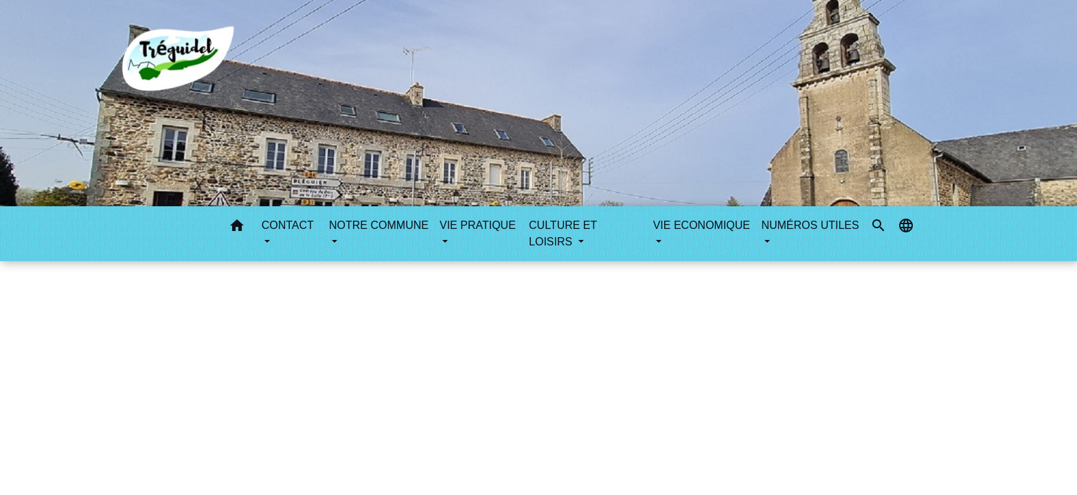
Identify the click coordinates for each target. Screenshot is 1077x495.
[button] (237, 228)
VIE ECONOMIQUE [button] (701, 225)
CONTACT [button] (288, 225)
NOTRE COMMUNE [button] (379, 225)
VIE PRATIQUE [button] (478, 225)
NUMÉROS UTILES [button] (810, 225)
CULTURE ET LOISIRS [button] (563, 233)
